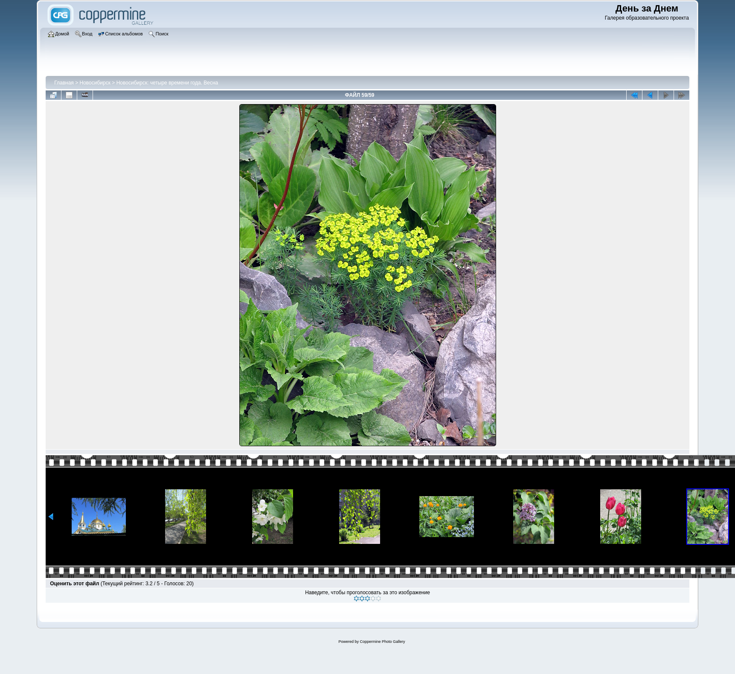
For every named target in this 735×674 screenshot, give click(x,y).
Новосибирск (95, 83)
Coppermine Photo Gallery (382, 641)
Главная (64, 83)
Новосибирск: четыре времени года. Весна (167, 83)
